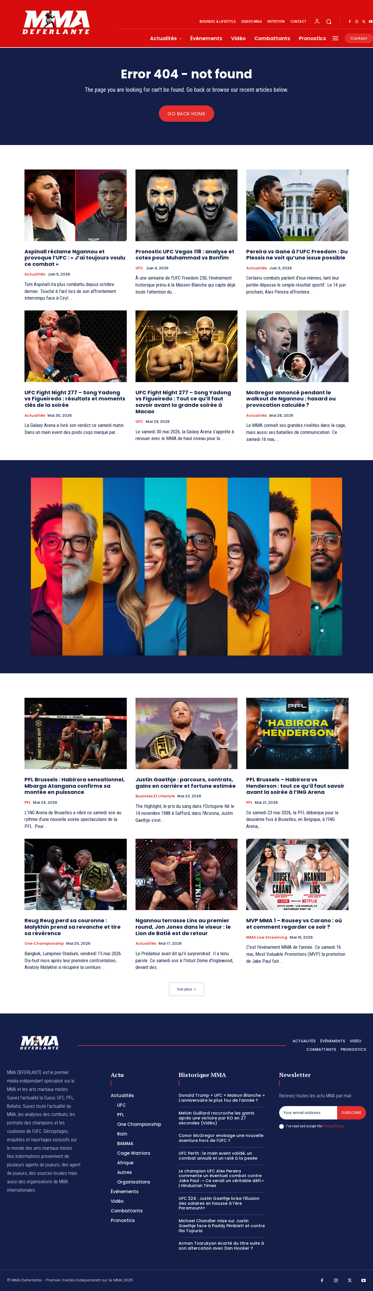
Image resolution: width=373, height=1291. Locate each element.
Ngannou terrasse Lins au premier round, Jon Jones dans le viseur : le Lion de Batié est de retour (183, 927)
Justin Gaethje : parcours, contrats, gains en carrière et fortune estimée (186, 783)
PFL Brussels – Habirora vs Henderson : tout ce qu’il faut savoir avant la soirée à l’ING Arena (295, 786)
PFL (27, 802)
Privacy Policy (333, 1126)
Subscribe (352, 1112)
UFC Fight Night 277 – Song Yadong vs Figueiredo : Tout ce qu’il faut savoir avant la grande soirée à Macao (183, 402)
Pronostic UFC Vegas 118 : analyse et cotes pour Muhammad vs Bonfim (185, 255)
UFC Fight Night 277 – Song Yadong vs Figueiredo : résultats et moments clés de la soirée (74, 399)
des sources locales (48, 1173)
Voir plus (186, 989)
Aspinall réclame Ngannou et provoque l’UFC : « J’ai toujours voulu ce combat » (74, 258)
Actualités (34, 274)
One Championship (44, 943)
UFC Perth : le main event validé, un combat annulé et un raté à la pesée (218, 1155)
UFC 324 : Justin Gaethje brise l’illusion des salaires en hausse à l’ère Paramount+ (219, 1203)
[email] (308, 1112)
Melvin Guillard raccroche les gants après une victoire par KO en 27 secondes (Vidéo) (216, 1118)
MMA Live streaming (266, 937)
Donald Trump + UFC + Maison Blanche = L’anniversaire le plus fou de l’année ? (222, 1097)
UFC (139, 268)
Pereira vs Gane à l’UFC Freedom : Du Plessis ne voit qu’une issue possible (297, 255)
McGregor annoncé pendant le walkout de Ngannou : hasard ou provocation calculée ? (291, 399)
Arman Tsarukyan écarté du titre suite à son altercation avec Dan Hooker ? (221, 1245)
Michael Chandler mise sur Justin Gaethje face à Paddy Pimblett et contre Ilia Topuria (222, 1226)
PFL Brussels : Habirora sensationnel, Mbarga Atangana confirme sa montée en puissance (74, 786)
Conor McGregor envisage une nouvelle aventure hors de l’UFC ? (221, 1138)
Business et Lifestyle (155, 796)
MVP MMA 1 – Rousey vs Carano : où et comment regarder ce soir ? (294, 923)
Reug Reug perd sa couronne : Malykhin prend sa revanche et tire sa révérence (72, 927)
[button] (329, 22)
